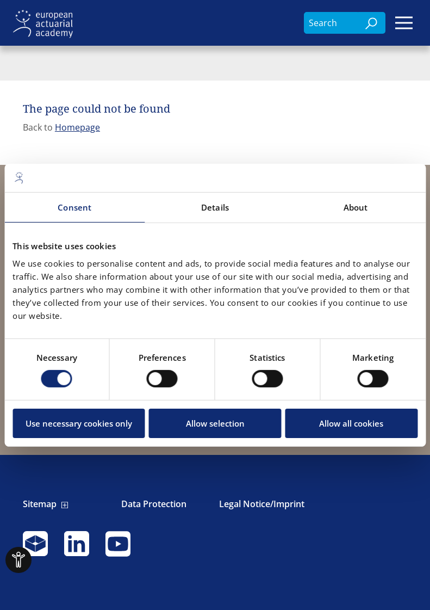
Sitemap (40, 504)
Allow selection (215, 423)
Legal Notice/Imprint (261, 504)
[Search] (371, 23)
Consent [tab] (74, 207)
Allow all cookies (351, 423)
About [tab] (356, 207)
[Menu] (404, 23)
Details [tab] (215, 207)
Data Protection (153, 504)
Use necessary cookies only (79, 423)
